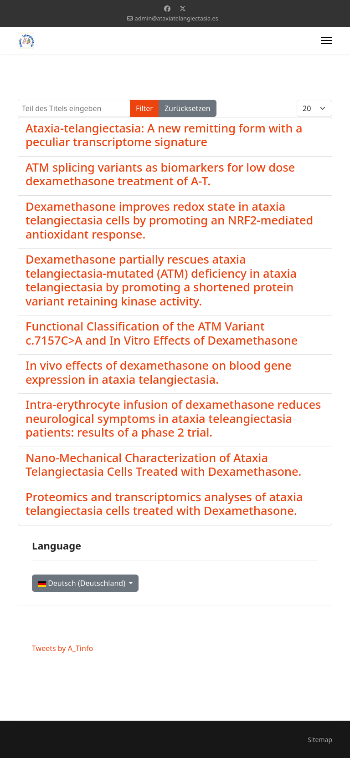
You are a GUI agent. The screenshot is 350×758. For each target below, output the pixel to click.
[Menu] (326, 40)
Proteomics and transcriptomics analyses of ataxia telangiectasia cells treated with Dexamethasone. (164, 503)
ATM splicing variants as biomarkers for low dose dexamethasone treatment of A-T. (160, 173)
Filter (144, 108)
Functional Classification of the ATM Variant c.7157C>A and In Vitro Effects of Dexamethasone (162, 332)
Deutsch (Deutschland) (82, 583)
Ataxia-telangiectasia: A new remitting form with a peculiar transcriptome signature (164, 134)
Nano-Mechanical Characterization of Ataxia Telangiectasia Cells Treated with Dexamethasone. (163, 464)
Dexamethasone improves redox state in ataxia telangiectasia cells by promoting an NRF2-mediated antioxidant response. (169, 220)
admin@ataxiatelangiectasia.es (176, 18)
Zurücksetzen (188, 108)
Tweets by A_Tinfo (62, 648)
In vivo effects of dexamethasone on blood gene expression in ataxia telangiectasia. (158, 372)
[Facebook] (167, 8)
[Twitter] (183, 8)
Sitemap (320, 739)
